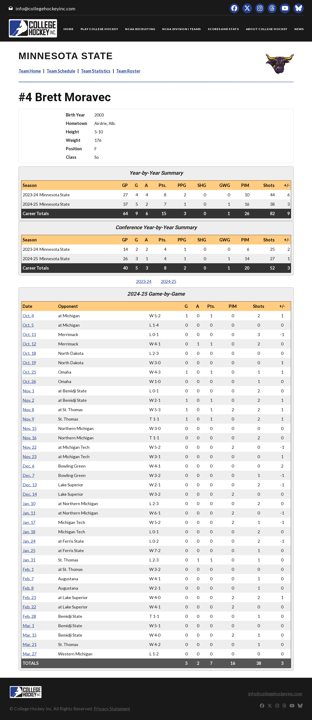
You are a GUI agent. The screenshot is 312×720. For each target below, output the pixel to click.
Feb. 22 (29, 606)
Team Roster (128, 71)
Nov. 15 (29, 428)
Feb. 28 (29, 616)
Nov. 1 (28, 390)
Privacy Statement (112, 708)
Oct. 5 (28, 325)
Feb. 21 (29, 597)
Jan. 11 (29, 512)
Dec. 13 (30, 484)
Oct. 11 (29, 334)
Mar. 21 (29, 644)
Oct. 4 (28, 315)
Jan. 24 (29, 541)
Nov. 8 (28, 409)
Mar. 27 (29, 653)
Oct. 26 (29, 381)
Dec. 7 (28, 475)
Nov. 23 (29, 456)
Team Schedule (61, 71)
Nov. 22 (29, 447)
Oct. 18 (29, 353)
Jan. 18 (29, 531)
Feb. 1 (28, 569)
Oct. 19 (29, 362)
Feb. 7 (28, 578)
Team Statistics (96, 71)
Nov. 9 (28, 419)
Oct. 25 (29, 372)
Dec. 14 (30, 494)
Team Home (30, 71)
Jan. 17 (29, 522)
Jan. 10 (29, 503)
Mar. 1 (28, 625)
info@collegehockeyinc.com (45, 8)
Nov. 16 (29, 437)
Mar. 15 (29, 635)
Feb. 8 (28, 588)
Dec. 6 (28, 465)
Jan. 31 (29, 559)
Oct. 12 (29, 343)
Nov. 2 (28, 400)
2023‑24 (143, 281)
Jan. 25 (29, 550)
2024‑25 (168, 281)
